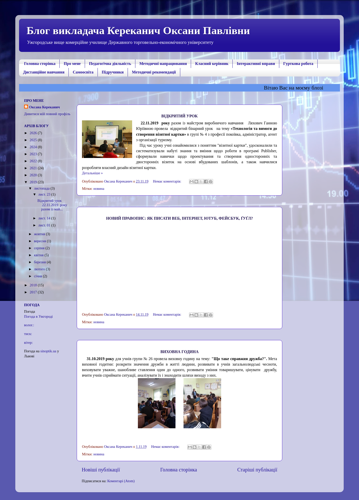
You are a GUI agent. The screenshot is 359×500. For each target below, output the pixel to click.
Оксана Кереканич (44, 107)
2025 (34, 140)
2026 (34, 133)
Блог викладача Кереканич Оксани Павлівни (138, 30)
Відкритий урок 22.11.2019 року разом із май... (52, 205)
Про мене (72, 63)
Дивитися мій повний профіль (47, 114)
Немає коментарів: (167, 181)
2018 (34, 285)
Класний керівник (211, 63)
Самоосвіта (83, 72)
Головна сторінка (39, 63)
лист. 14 (44, 218)
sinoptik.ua (48, 351)
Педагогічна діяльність (110, 63)
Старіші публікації (257, 469)
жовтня (40, 234)
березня (40, 262)
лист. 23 (44, 194)
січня (38, 276)
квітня (39, 255)
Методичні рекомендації (154, 72)
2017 (34, 292)
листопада (42, 188)
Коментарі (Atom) (121, 481)
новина (98, 189)
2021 (34, 168)
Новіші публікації (101, 469)
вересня (40, 241)
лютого (40, 269)
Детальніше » (92, 173)
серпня (40, 248)
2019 (34, 182)
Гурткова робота (298, 63)
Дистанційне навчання (43, 72)
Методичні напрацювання (163, 63)
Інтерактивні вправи (256, 63)
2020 (34, 175)
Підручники (113, 72)
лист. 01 (44, 225)
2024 (34, 147)
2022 (34, 161)
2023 (34, 154)
